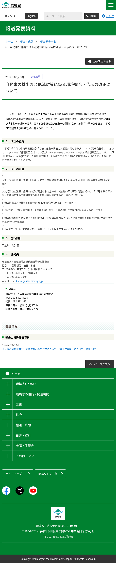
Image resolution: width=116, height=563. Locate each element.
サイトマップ (14, 474)
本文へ (8, 15)
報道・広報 (27, 42)
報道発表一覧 (48, 42)
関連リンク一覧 (47, 474)
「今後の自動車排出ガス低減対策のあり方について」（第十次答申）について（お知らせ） (49, 349)
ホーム (9, 42)
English (31, 16)
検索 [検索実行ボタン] (93, 16)
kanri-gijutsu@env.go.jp (29, 281)
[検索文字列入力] (63, 16)
